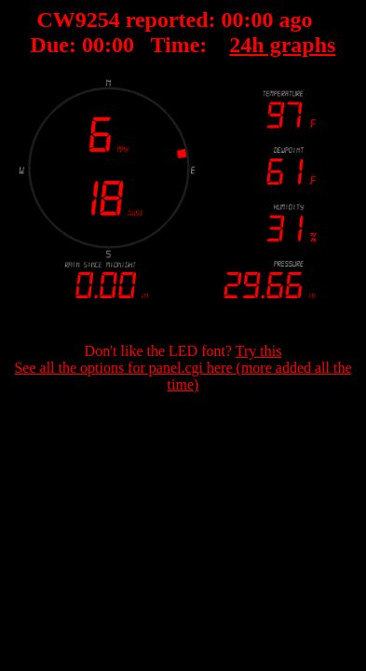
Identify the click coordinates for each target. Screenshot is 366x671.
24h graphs (282, 45)
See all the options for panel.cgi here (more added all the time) (182, 376)
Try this (259, 351)
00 (233, 19)
